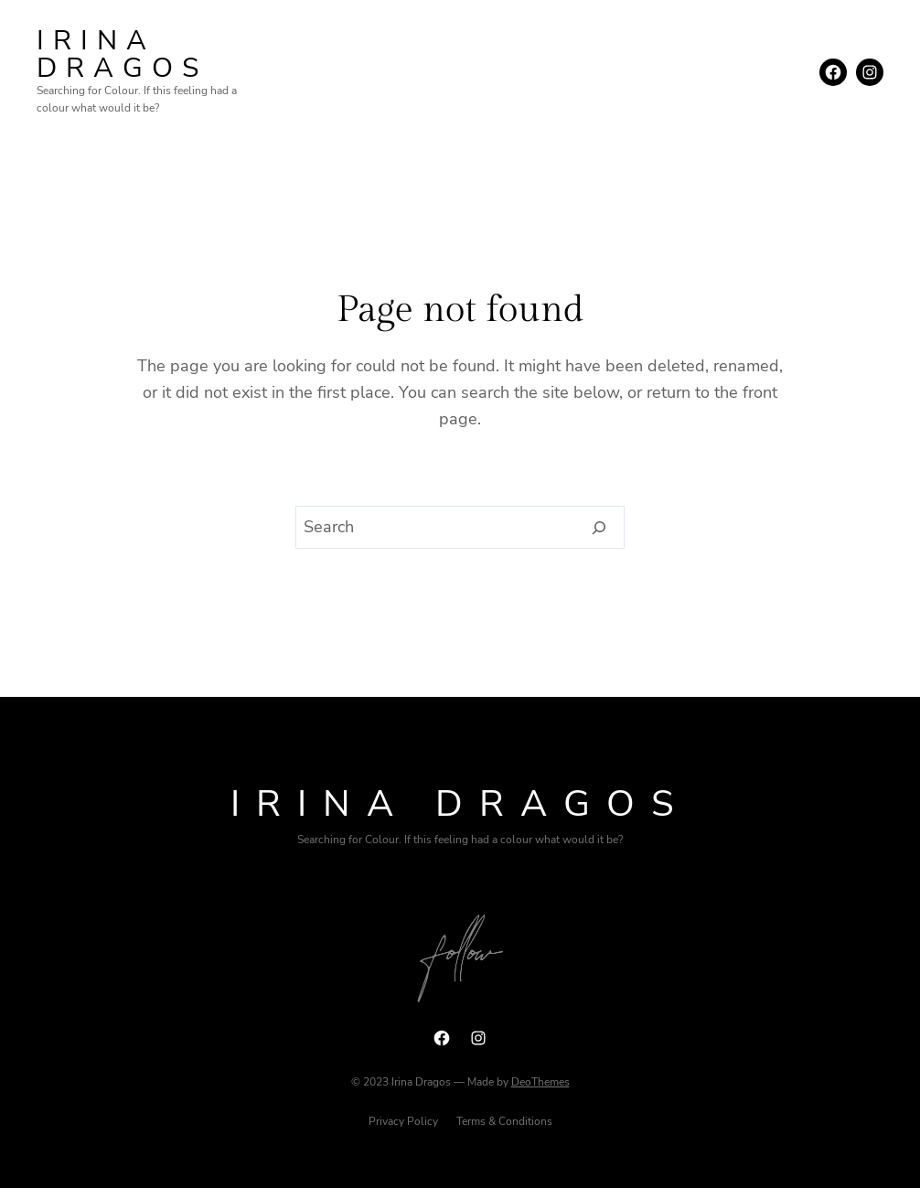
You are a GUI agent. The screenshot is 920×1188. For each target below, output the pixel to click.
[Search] (599, 527)
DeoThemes (540, 1082)
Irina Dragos (122, 54)
